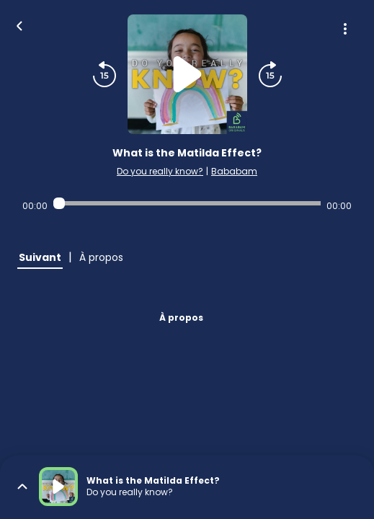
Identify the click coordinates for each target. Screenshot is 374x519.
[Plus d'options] (345, 28)
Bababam (234, 171)
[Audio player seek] (186, 203)
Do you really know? (160, 171)
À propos (181, 317)
